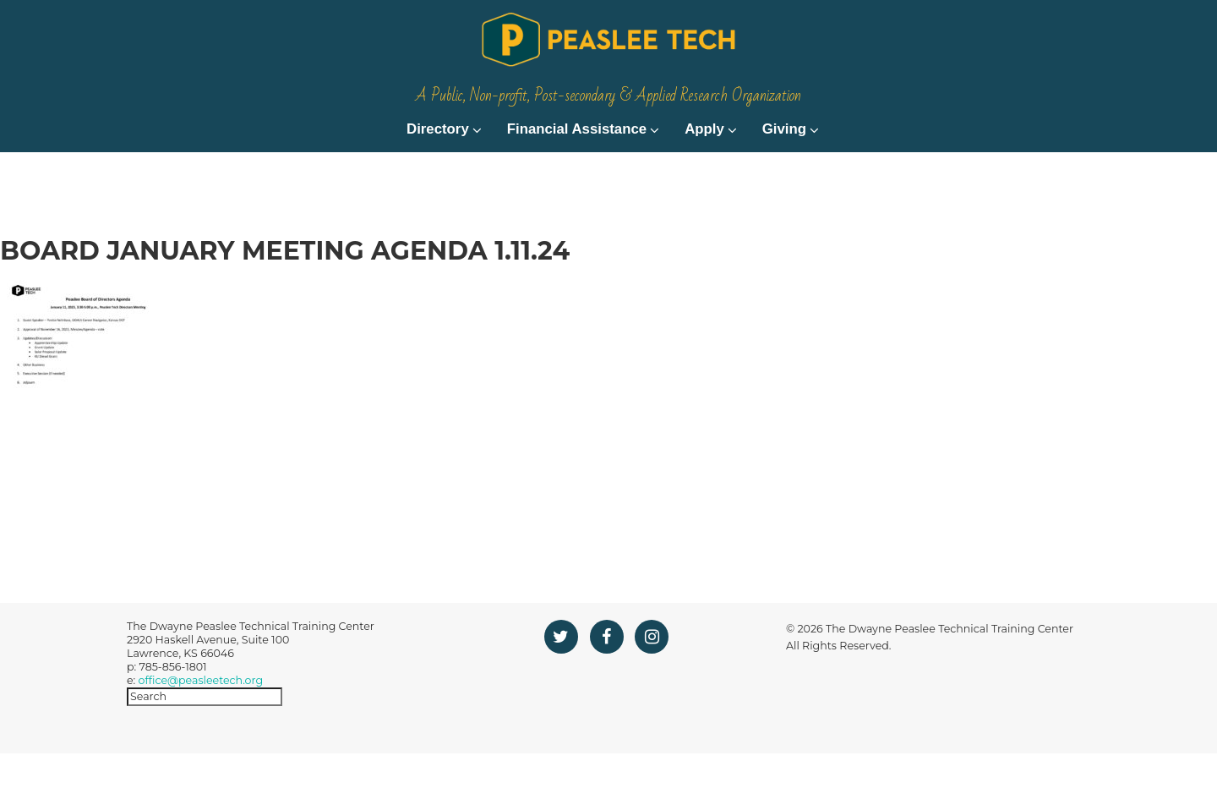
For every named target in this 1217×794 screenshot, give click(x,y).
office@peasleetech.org (201, 721)
